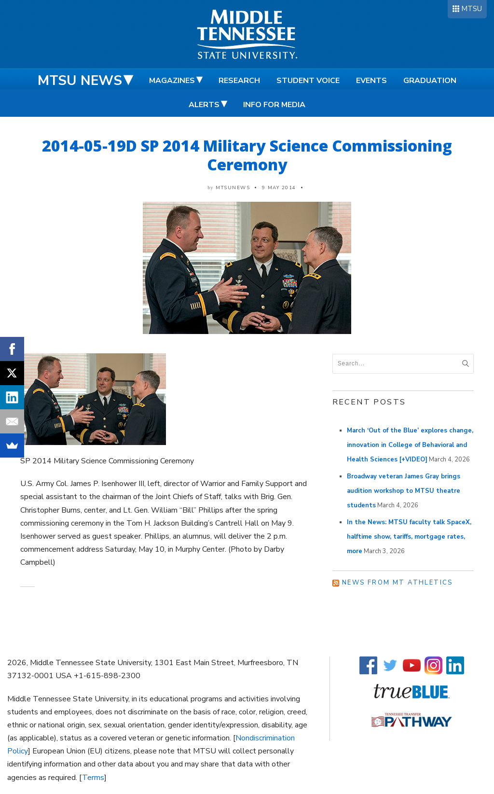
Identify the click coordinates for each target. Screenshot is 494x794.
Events (371, 80)
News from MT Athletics (397, 582)
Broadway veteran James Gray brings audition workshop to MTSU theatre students (403, 491)
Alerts (204, 104)
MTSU (471, 9)
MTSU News (80, 80)
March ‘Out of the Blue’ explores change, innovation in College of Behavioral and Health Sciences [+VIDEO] (410, 445)
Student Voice (308, 80)
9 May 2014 (279, 187)
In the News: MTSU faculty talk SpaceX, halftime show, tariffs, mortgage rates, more (409, 537)
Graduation (429, 80)
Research (239, 80)
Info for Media (274, 104)
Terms (93, 777)
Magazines (172, 80)
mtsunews (233, 187)
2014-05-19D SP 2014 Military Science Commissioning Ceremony (247, 155)
